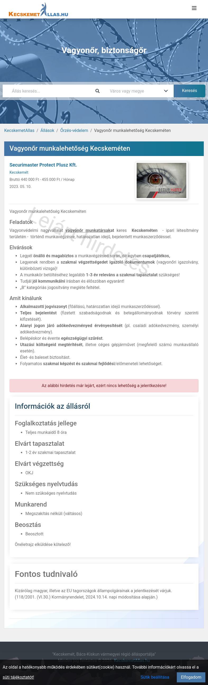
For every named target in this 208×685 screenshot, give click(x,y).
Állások (47, 130)
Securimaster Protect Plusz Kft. (43, 165)
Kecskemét (19, 172)
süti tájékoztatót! (18, 677)
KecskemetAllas (19, 130)
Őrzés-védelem (74, 130)
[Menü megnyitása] (194, 8)
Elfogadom (191, 677)
